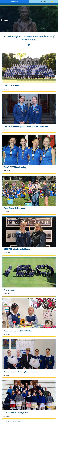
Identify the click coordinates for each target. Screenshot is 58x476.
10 (19, 421)
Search (55, 2)
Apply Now (43, 1)
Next (22, 421)
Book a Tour (14, 1)
